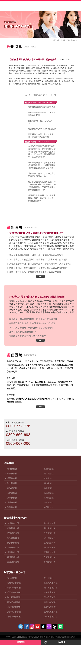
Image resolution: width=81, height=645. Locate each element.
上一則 (27, 95)
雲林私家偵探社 (50, 597)
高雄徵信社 (49, 493)
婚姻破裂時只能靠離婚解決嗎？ (42, 107)
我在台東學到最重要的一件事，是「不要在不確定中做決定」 (37, 255)
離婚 (33, 84)
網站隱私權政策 (69, 637)
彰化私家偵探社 (14, 597)
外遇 (58, 71)
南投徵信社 (12, 488)
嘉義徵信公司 (50, 542)
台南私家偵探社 (14, 607)
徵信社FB (52, 637)
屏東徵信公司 (13, 552)
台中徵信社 (49, 478)
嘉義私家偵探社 (50, 602)
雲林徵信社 (49, 483)
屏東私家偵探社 (14, 612)
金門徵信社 (49, 507)
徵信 (41, 637)
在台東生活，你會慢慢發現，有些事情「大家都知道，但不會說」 (39, 259)
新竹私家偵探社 (50, 587)
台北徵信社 (12, 469)
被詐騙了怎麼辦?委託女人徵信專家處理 (27, 336)
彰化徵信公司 (13, 538)
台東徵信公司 (50, 557)
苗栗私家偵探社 (14, 592)
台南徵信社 (12, 493)
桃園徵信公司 (13, 528)
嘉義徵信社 (49, 488)
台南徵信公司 (13, 547)
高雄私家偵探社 (50, 607)
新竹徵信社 (49, 473)
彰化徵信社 (12, 483)
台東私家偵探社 (50, 616)
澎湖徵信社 (12, 507)
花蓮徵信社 (12, 502)
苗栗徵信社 (12, 478)
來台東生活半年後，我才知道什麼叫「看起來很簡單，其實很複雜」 (40, 264)
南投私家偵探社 (14, 602)
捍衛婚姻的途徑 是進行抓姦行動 (42, 129)
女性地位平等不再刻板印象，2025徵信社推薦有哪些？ (37, 296)
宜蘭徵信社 (49, 497)
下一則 (54, 95)
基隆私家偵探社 (50, 583)
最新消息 (74, 40)
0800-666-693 (18, 434)
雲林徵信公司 (50, 538)
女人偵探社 (12, 578)
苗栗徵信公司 (13, 533)
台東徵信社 (49, 502)
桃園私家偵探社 (14, 587)
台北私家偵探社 (14, 583)
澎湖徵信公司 (13, 562)
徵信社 (63, 40)
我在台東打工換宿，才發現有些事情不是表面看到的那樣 (35, 272)
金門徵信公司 (50, 562)
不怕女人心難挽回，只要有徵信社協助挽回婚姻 (31, 327)
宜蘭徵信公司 (50, 552)
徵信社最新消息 (41, 95)
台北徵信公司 (13, 523)
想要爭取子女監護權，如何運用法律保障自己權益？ (33, 323)
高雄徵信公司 (50, 547)
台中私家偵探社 (50, 592)
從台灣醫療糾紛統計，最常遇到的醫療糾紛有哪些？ (36, 233)
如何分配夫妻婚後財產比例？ (22, 332)
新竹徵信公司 (50, 528)
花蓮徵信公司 (13, 557)
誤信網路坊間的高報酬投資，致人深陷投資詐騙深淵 (33, 319)
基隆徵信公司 (50, 523)
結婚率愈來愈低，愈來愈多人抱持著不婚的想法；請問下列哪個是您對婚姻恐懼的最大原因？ (42, 165)
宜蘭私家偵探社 (50, 612)
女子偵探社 (49, 578)
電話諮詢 (21, 642)
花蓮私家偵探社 (14, 616)
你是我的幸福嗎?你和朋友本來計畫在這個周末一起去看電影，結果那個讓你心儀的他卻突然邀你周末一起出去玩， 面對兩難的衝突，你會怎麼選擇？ (42, 151)
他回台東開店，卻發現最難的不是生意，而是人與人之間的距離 (38, 268)
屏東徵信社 (12, 497)
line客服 (61, 642)
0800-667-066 (18, 443)
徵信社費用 (60, 637)
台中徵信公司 (50, 533)
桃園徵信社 (12, 473)
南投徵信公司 (13, 542)
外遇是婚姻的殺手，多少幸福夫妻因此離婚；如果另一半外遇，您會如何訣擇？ (42, 198)
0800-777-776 (18, 426)
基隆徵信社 (49, 469)
